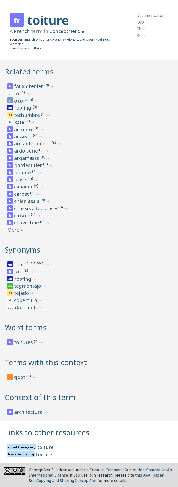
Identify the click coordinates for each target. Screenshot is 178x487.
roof (19, 264)
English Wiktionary (37, 39)
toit (19, 271)
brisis (21, 179)
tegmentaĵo (28, 286)
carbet (22, 194)
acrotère (24, 129)
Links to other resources (47, 432)
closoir (22, 215)
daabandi (26, 307)
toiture (48, 20)
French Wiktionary (65, 39)
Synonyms (22, 250)
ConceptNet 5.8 (66, 31)
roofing (23, 107)
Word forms (26, 327)
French (22, 31)
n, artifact (35, 262)
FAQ (140, 22)
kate (19, 122)
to (17, 93)
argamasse (27, 158)
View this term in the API (27, 48)
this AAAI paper (149, 475)
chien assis (27, 201)
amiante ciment (33, 143)
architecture (29, 412)
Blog (141, 35)
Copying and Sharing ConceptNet (66, 480)
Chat (141, 29)
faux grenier (29, 86)
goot (20, 377)
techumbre (27, 115)
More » (15, 230)
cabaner (24, 186)
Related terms (29, 72)
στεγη (21, 100)
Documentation (150, 15)
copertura (26, 300)
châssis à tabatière (36, 208)
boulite (23, 172)
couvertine (27, 222)
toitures (24, 342)
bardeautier (28, 165)
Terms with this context (46, 362)
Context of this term (40, 397)
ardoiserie (26, 151)
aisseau (23, 136)
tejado (22, 293)
